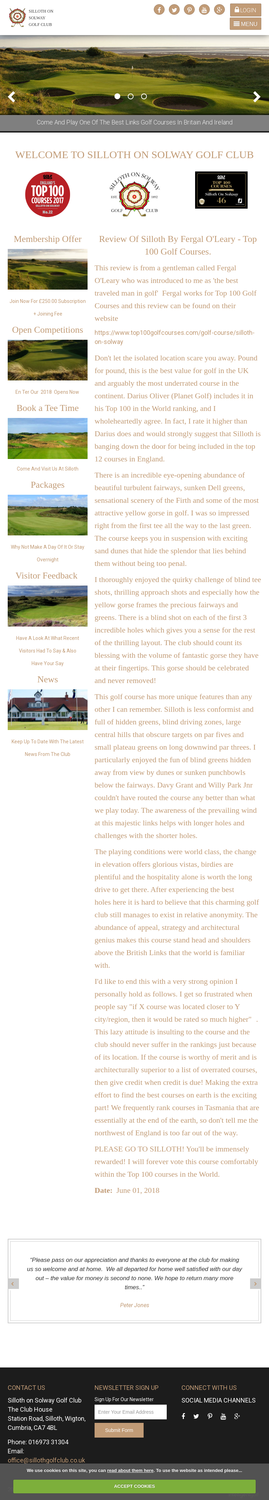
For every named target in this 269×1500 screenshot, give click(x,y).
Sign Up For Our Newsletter (124, 1399)
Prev (12, 96)
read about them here (130, 1470)
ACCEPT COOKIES (134, 1486)
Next (256, 96)
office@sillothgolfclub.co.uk (46, 1460)
